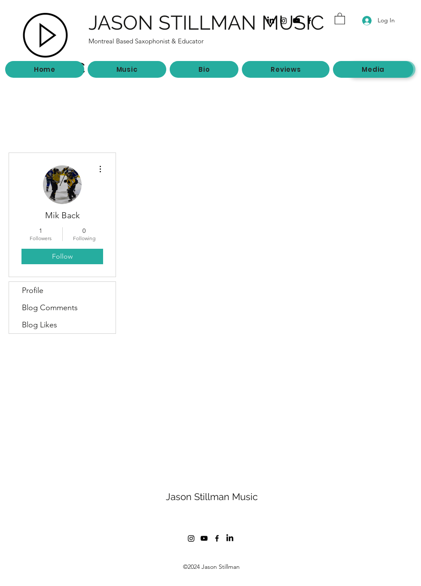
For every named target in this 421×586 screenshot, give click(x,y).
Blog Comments (50, 307)
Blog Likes (39, 325)
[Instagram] (283, 20)
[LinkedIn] (270, 20)
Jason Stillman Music (212, 496)
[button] (340, 18)
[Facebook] (309, 20)
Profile (32, 290)
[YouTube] (296, 20)
